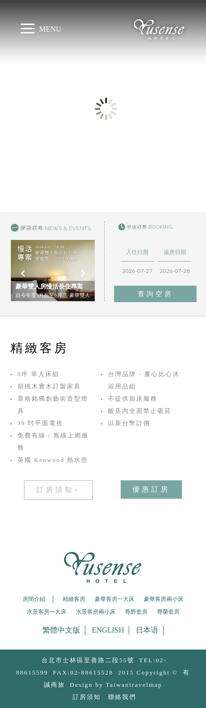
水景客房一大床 (46, 612)
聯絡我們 (122, 696)
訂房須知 (87, 696)
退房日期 (175, 252)
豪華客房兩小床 (163, 599)
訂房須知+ (58, 490)
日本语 (147, 630)
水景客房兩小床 (95, 612)
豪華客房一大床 (114, 599)
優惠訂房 (151, 489)
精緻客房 (74, 599)
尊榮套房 (168, 612)
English (108, 630)
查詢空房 (155, 293)
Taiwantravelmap (134, 684)
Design (81, 684)
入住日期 (137, 252)
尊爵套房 (136, 612)
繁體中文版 (61, 630)
